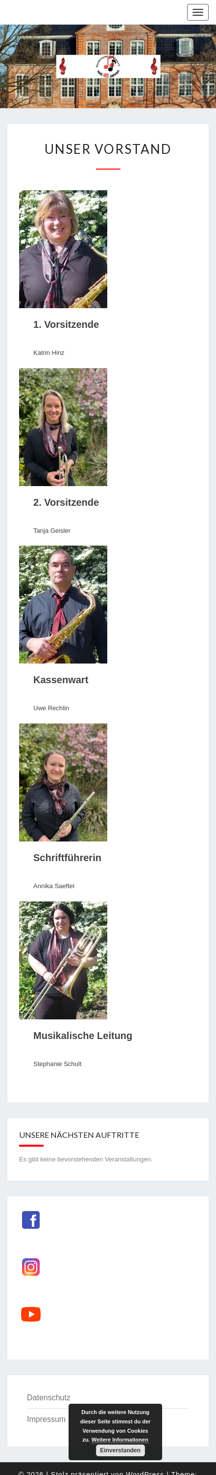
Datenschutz (49, 1397)
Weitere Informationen (120, 1440)
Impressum (46, 1419)
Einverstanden (120, 1450)
